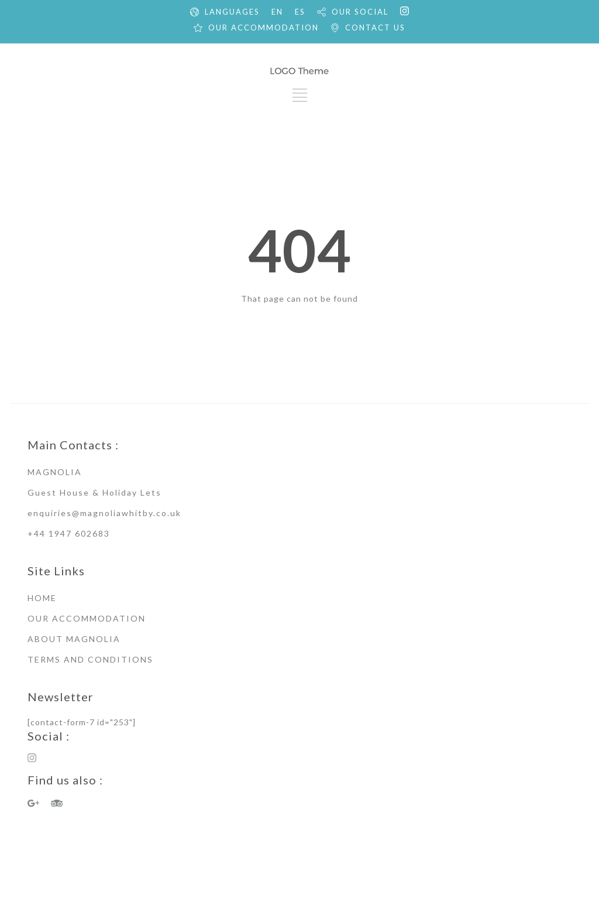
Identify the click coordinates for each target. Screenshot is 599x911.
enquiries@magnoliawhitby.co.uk (104, 513)
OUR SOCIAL (360, 11)
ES (300, 11)
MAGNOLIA (54, 472)
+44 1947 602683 (68, 533)
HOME (42, 598)
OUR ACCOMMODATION (263, 27)
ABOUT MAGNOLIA (74, 639)
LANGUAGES (232, 11)
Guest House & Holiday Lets (94, 492)
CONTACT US (375, 27)
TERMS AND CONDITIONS (90, 659)
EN (277, 11)
